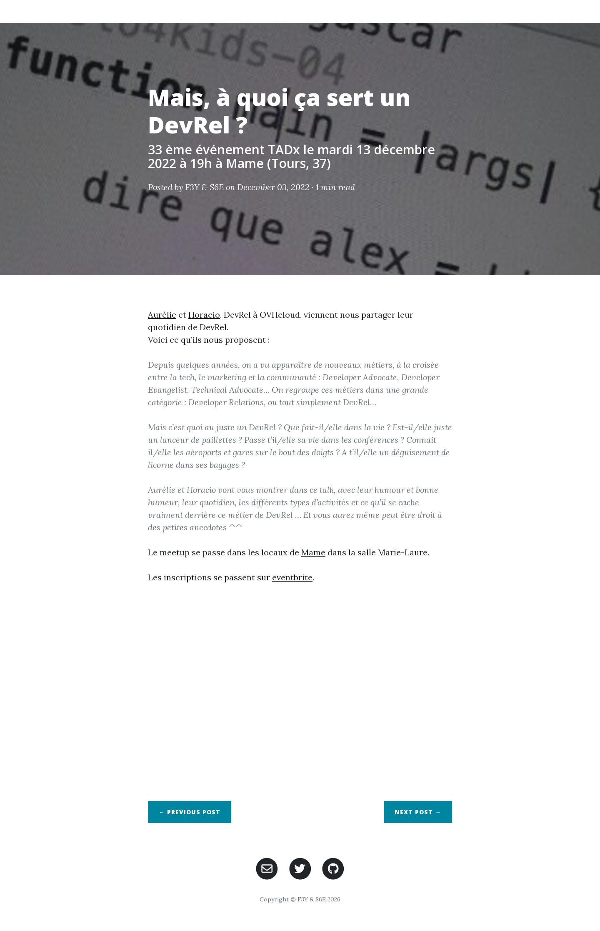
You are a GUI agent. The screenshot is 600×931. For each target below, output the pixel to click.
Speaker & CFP (355, 11)
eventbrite (292, 577)
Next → (418, 812)
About (269, 11)
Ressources (413, 11)
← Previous (189, 812)
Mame (313, 552)
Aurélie (162, 314)
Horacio (204, 314)
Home (233, 11)
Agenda (461, 11)
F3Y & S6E (204, 187)
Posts (307, 11)
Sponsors (506, 11)
